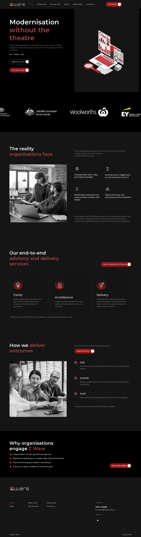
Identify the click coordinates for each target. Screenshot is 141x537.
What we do (41, 4)
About (66, 4)
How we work (55, 4)
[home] (17, 4)
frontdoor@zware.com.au (105, 510)
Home (31, 4)
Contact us (50, 506)
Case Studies (77, 4)
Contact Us (90, 4)
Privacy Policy (127, 534)
